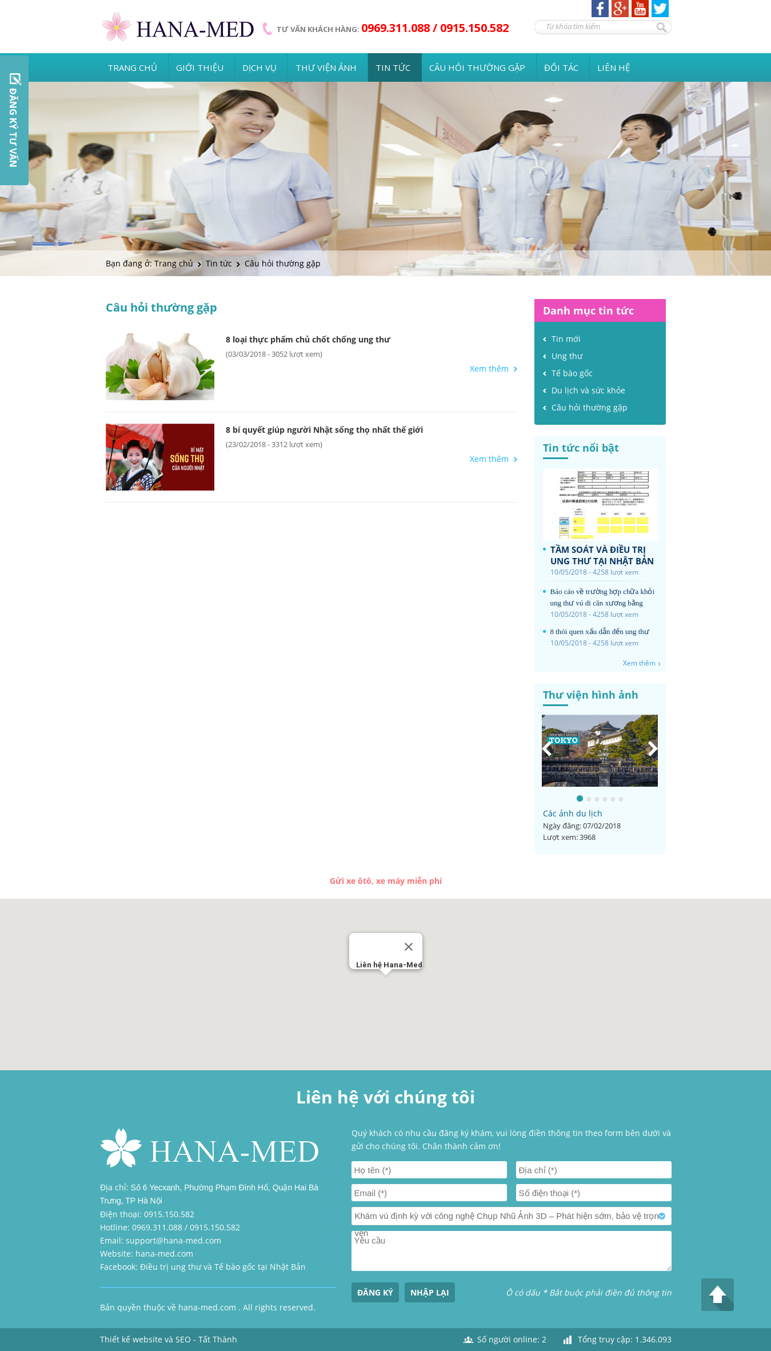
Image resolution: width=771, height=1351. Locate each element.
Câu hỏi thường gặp (477, 67)
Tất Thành (217, 1339)
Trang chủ (132, 67)
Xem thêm (489, 369)
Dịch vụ (259, 67)
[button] (385, 986)
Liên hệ (613, 67)
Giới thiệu (199, 67)
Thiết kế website (131, 1339)
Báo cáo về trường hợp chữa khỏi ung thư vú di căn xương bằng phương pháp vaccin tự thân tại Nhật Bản (602, 598)
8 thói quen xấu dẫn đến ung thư (599, 631)
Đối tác (561, 67)
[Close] (408, 947)
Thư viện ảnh (326, 67)
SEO (183, 1339)
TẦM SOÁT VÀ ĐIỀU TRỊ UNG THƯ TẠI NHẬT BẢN (602, 555)
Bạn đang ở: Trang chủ (149, 263)
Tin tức (392, 67)
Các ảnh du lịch (572, 813)
